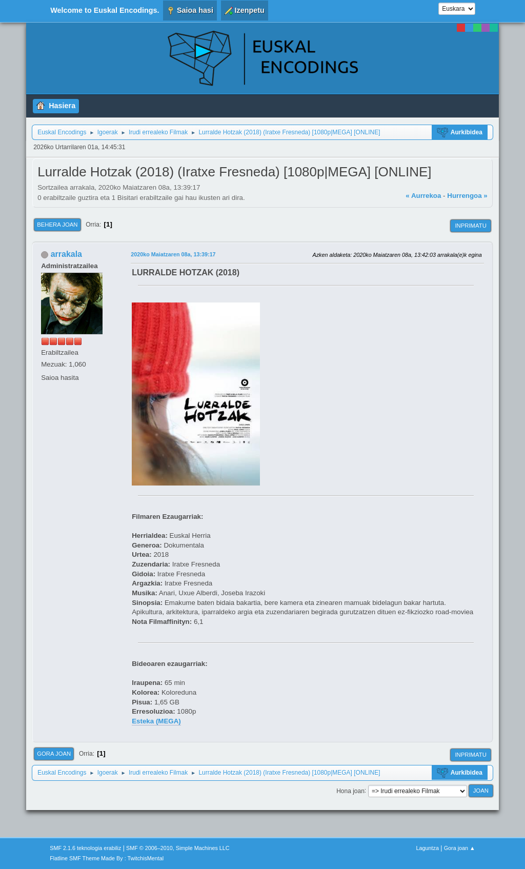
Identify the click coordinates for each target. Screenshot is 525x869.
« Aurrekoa (423, 195)
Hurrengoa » (467, 195)
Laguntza (427, 848)
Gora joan (54, 754)
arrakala (66, 254)
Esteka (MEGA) (156, 721)
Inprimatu (470, 226)
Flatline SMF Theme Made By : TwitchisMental (107, 858)
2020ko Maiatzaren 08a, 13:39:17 (173, 254)
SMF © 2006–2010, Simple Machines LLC (178, 848)
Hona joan (350, 790)
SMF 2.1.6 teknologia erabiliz (85, 848)
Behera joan (57, 224)
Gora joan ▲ (459, 848)
